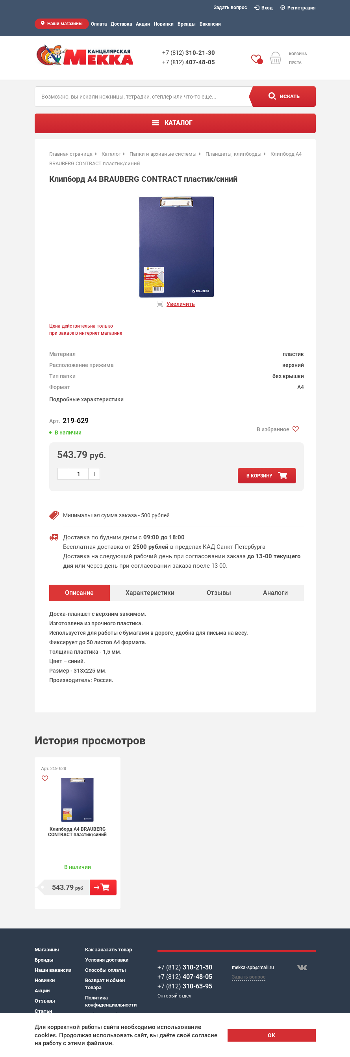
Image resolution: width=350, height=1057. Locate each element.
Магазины (47, 950)
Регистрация (298, 8)
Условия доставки (106, 960)
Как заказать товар (108, 950)
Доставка (121, 24)
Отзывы (45, 1001)
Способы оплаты (105, 970)
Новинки (164, 24)
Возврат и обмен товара (105, 983)
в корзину (259, 476)
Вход (264, 8)
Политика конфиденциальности (110, 1001)
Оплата (99, 24)
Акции (143, 24)
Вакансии (210, 24)
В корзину (103, 887)
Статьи (43, 1011)
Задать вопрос (230, 7)
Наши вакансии (53, 970)
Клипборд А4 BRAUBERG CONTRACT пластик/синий (77, 831)
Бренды (187, 24)
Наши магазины (65, 23)
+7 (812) (188, 52)
